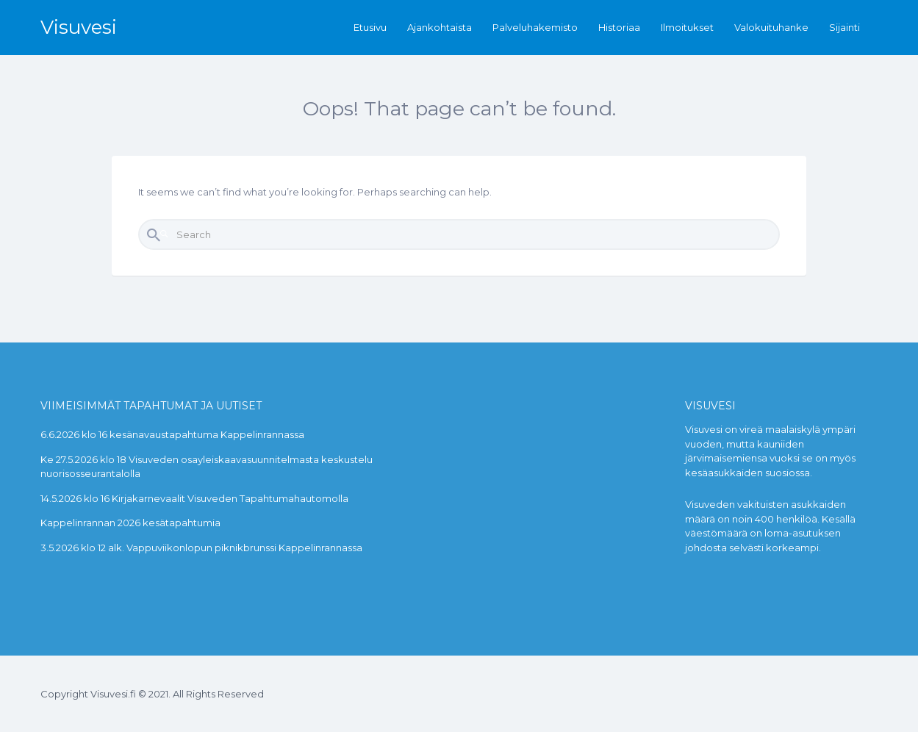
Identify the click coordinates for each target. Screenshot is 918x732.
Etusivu (370, 27)
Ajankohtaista (439, 27)
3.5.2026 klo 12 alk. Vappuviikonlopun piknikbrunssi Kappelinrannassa (201, 547)
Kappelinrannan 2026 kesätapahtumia (130, 522)
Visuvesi (78, 27)
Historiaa (619, 27)
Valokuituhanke (771, 27)
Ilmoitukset (687, 27)
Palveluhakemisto (535, 27)
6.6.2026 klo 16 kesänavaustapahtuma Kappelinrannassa (172, 434)
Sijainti (844, 27)
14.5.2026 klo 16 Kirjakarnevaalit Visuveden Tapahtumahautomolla (194, 498)
